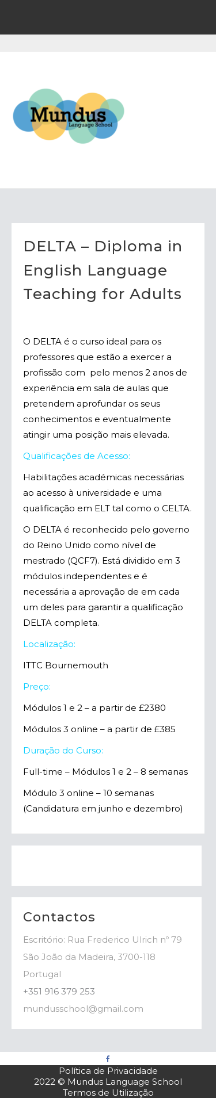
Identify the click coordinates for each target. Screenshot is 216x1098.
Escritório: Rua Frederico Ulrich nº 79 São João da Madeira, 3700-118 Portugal (102, 957)
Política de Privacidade (108, 1070)
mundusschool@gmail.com (83, 1008)
